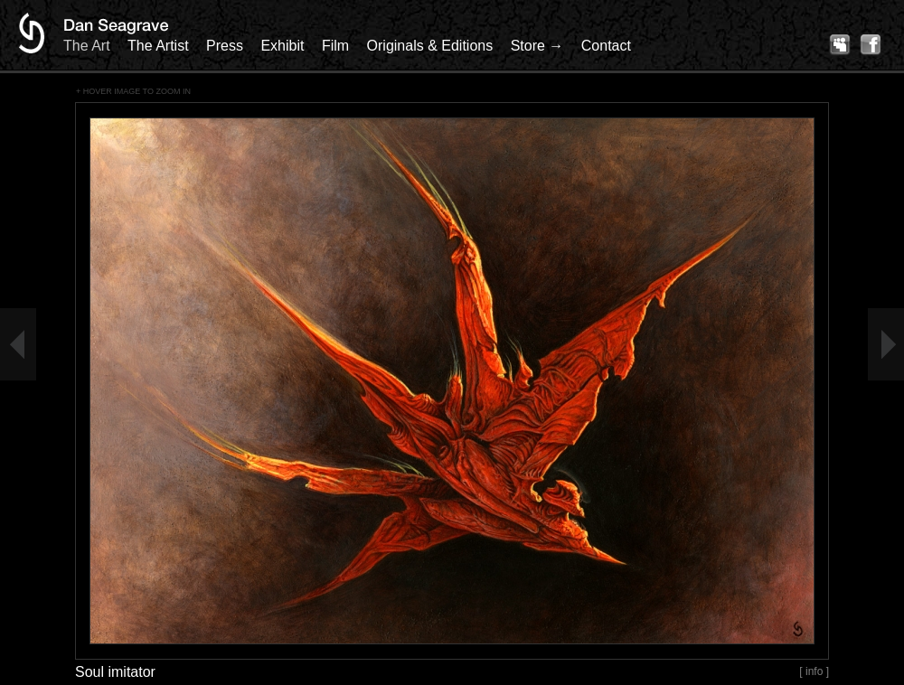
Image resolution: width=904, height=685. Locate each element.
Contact (606, 45)
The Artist (158, 45)
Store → (537, 45)
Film (335, 45)
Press (224, 45)
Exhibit (282, 45)
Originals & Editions (430, 45)
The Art (86, 45)
